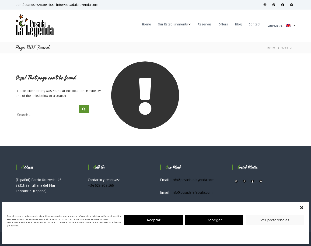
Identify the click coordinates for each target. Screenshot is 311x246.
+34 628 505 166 (101, 185)
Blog (238, 24)
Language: (280, 26)
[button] (301, 207)
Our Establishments (173, 24)
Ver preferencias (274, 220)
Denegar (214, 220)
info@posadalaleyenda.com (77, 5)
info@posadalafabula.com (192, 192)
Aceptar (154, 220)
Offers (223, 24)
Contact (254, 24)
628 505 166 (45, 5)
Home (146, 24)
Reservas (205, 24)
